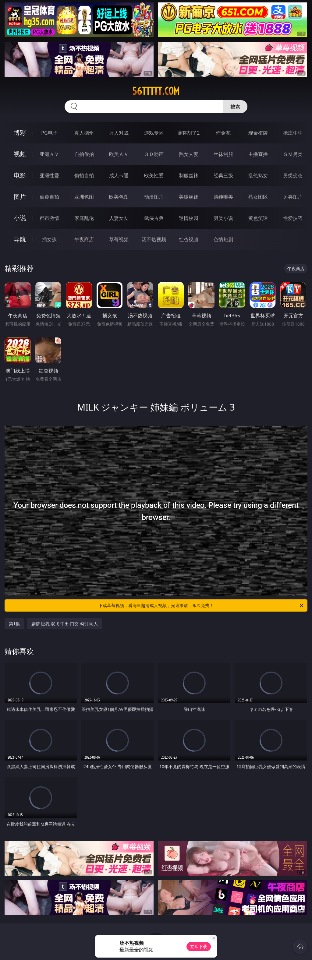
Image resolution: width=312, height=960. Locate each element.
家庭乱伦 (84, 218)
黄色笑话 (258, 218)
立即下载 (198, 946)
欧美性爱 (154, 175)
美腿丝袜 (188, 196)
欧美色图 (119, 196)
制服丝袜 (188, 175)
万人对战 (119, 132)
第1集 (14, 623)
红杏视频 (188, 239)
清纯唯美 (223, 196)
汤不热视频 (154, 239)
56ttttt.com (155, 91)
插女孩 (49, 239)
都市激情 (49, 218)
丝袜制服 (223, 154)
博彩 (20, 133)
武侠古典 (154, 218)
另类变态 (293, 175)
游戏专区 (154, 132)
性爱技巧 (293, 218)
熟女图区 (258, 196)
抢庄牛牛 (293, 132)
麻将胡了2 (188, 132)
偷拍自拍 (84, 175)
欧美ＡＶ (119, 154)
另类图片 (293, 196)
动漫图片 (154, 196)
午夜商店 (84, 239)
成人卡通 (119, 175)
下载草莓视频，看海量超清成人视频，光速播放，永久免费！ (201, 605)
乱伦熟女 (258, 175)
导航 (20, 239)
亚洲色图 (84, 196)
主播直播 (258, 154)
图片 (20, 196)
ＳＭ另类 (293, 154)
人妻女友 (119, 218)
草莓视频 (119, 239)
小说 (20, 218)
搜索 (235, 106)
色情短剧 (223, 239)
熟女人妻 (188, 154)
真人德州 (84, 132)
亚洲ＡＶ (49, 154)
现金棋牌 (258, 132)
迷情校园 (188, 218)
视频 (20, 154)
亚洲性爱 (49, 175)
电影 (20, 175)
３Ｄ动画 (154, 154)
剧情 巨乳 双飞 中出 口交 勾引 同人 (64, 623)
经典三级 (223, 175)
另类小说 (223, 218)
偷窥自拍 (49, 196)
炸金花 (223, 132)
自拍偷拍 (84, 154)
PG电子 (49, 132)
